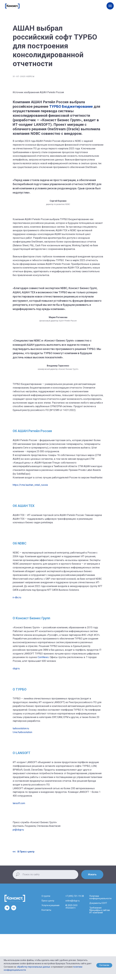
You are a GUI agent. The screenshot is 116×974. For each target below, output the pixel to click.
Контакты (46, 910)
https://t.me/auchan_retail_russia (30, 484)
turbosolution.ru (21, 728)
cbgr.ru (16, 668)
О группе (46, 896)
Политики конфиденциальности (100, 897)
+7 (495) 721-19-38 (74, 896)
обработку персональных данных (33, 967)
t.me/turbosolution (22, 732)
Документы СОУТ (98, 903)
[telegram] (7, 909)
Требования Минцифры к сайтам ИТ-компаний (99, 910)
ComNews (43, 657)
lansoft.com (19, 803)
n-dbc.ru (17, 597)
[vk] (13, 909)
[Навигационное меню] (110, 6)
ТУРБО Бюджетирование (71, 106)
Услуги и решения (50, 905)
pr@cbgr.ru (18, 829)
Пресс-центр (48, 900)
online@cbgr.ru (72, 900)
